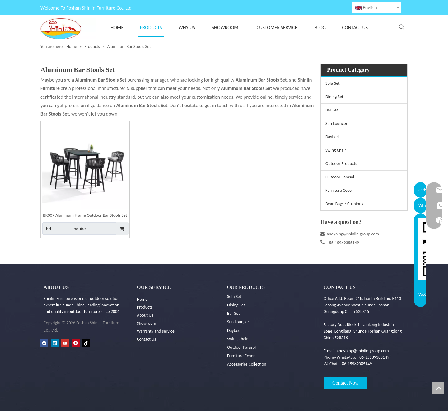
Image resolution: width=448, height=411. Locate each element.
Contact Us (146, 339)
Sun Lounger (336, 123)
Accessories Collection (246, 364)
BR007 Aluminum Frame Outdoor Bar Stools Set (85, 215)
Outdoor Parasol (339, 177)
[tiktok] (86, 343)
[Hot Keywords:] (401, 27)
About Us (145, 315)
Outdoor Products (341, 163)
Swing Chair (335, 150)
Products (144, 307)
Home (142, 299)
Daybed (332, 136)
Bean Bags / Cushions (344, 203)
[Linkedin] (55, 343)
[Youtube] (65, 343)
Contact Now (345, 382)
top (438, 388)
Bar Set (331, 110)
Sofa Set (332, 83)
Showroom (146, 323)
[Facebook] (44, 343)
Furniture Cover (339, 190)
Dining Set (334, 96)
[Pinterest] (76, 343)
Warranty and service (156, 331)
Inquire (64, 228)
